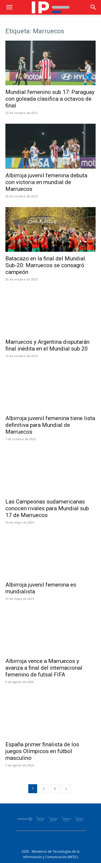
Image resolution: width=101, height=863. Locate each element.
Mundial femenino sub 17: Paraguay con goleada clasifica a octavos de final (50, 99)
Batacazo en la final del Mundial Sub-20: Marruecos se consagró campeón (45, 265)
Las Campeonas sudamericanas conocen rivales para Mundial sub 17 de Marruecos (47, 508)
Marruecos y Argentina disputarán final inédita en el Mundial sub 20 (47, 345)
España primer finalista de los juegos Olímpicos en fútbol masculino (42, 751)
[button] (9, 7)
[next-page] (66, 788)
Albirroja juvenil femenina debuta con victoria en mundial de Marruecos (46, 182)
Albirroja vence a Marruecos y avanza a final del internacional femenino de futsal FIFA (43, 668)
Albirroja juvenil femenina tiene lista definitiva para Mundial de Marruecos (50, 425)
